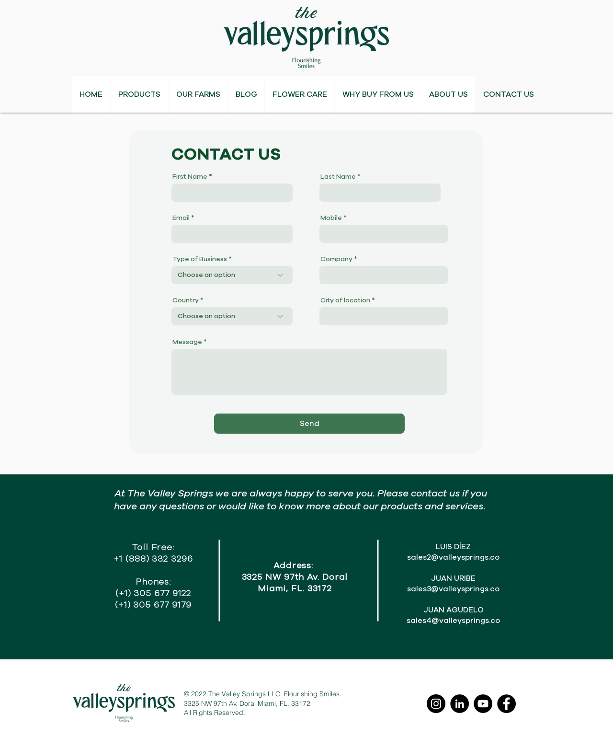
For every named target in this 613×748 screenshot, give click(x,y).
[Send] (309, 424)
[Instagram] (436, 703)
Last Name (338, 176)
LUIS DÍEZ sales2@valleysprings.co (453, 552)
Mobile (331, 218)
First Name (189, 176)
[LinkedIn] (459, 703)
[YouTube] (483, 703)
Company (336, 259)
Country (185, 300)
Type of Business (199, 259)
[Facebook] (506, 703)
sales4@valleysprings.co (453, 620)
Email (181, 218)
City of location (345, 300)
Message (187, 342)
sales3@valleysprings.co (453, 589)
